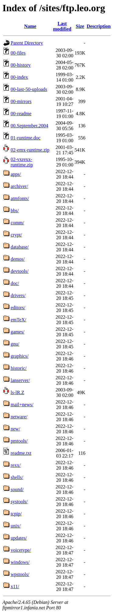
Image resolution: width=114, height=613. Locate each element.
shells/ (17, 477)
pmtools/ (19, 441)
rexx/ (16, 465)
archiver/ (19, 186)
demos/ (18, 259)
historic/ (18, 368)
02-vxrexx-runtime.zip (22, 162)
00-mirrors (21, 101)
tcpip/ (16, 513)
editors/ (18, 307)
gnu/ (15, 344)
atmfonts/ (20, 198)
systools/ (19, 501)
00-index (19, 77)
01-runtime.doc (25, 137)
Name (30, 26)
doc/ (15, 283)
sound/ (17, 489)
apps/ (16, 174)
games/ (17, 331)
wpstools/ (20, 574)
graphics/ (20, 356)
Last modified (62, 26)
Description (99, 26)
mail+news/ (22, 404)
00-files (18, 52)
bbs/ (15, 210)
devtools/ (20, 271)
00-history (21, 65)
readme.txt (21, 453)
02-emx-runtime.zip (30, 149)
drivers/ (18, 295)
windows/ (20, 562)
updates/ (19, 538)
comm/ (17, 222)
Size (80, 26)
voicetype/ (21, 550)
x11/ (15, 586)
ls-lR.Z (17, 392)
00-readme (21, 113)
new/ (15, 428)
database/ (20, 247)
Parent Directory (27, 42)
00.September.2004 (29, 125)
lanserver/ (20, 380)
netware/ (19, 416)
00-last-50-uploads (29, 89)
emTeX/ (18, 319)
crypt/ (16, 234)
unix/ (16, 525)
